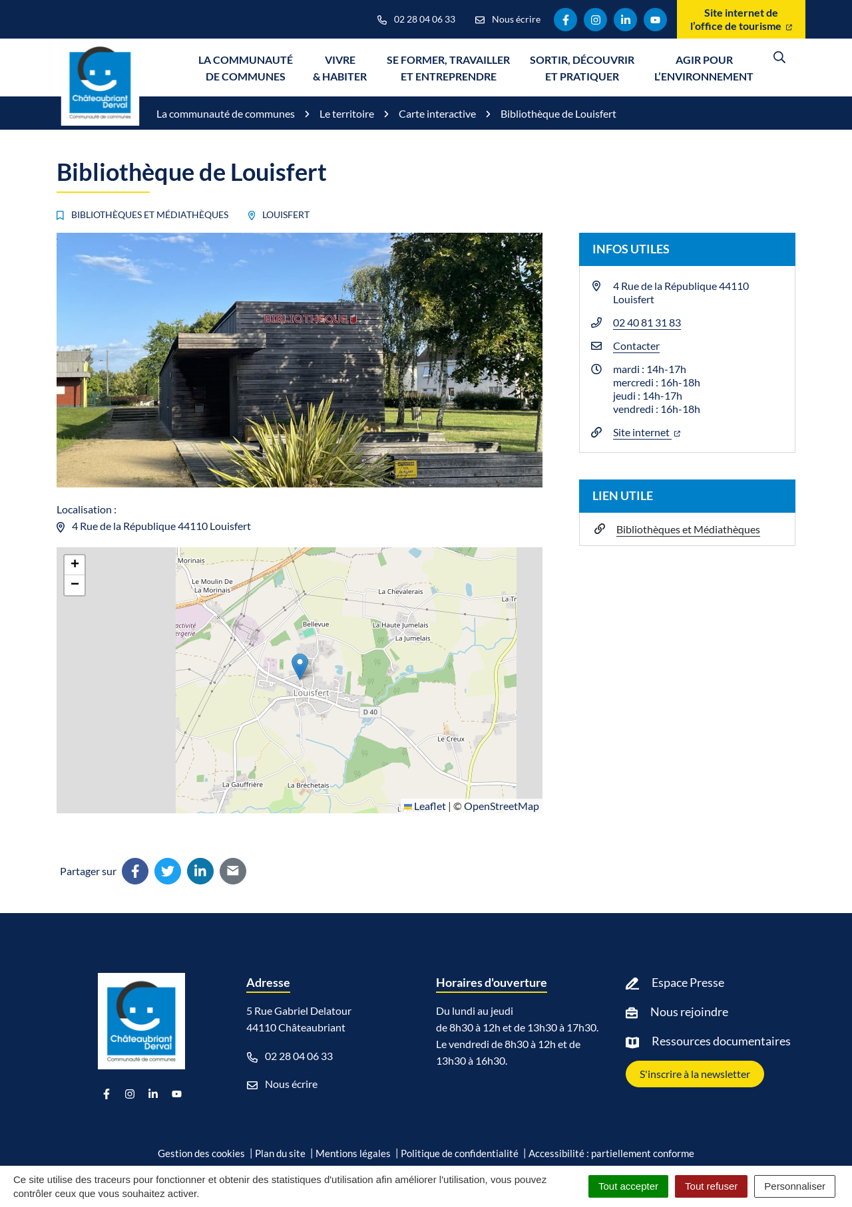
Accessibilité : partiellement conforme (611, 1153)
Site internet (646, 432)
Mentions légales (353, 1153)
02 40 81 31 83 (647, 322)
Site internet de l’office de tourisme (741, 19)
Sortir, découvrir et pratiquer (582, 67)
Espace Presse (688, 982)
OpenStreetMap (501, 805)
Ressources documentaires (721, 1040)
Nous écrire (282, 1084)
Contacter (636, 345)
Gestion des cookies (201, 1153)
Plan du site (280, 1153)
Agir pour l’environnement (703, 67)
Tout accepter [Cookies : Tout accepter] (628, 1186)
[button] (300, 666)
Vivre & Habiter (340, 67)
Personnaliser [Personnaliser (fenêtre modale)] (794, 1186)
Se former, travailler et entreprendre (448, 67)
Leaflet (425, 805)
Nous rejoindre (689, 1011)
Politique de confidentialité (460, 1153)
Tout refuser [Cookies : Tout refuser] (711, 1186)
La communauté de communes (245, 67)
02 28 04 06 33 (290, 1056)
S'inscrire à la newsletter (695, 1073)
